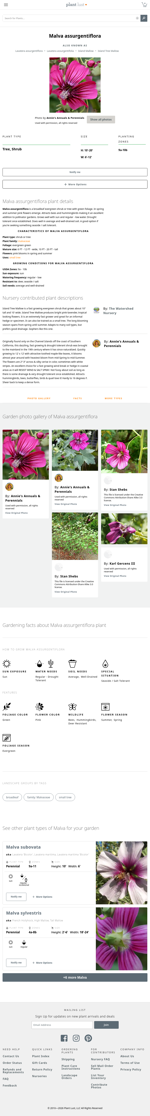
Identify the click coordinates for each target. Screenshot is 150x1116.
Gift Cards (39, 1063)
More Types (114, 398)
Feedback (10, 1085)
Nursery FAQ (100, 1059)
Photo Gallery (39, 398)
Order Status (12, 1063)
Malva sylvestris (24, 913)
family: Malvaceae (38, 797)
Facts (78, 398)
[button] (137, 18)
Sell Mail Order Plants (102, 1067)
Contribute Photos (99, 1086)
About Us (127, 1056)
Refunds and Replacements (13, 1071)
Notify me (75, 172)
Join (106, 1025)
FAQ (6, 1079)
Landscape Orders (69, 1076)
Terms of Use (130, 1063)
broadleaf (12, 797)
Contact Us (11, 1056)
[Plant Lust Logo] (76, 5)
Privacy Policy (130, 1069)
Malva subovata (23, 847)
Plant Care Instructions (71, 1067)
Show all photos (101, 119)
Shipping (68, 1059)
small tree (15, 257)
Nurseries (39, 1076)
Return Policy (42, 1069)
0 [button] (144, 3)
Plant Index (41, 1056)
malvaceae (24, 241)
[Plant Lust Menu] (6, 5)
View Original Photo (16, 512)
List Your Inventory (98, 1076)
